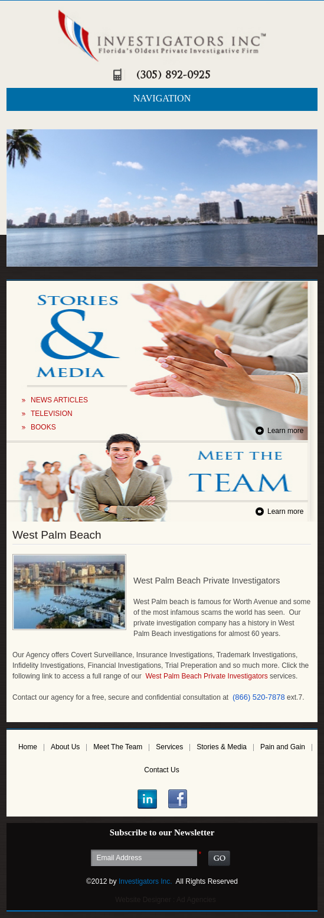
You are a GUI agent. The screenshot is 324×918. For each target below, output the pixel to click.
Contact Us (161, 770)
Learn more (285, 431)
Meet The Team (117, 747)
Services (169, 747)
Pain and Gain (282, 747)
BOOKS (43, 427)
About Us (65, 747)
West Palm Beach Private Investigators (206, 676)
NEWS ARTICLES (59, 400)
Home (27, 747)
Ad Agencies (196, 900)
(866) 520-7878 (259, 697)
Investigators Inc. (145, 881)
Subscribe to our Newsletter (162, 832)
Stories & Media (222, 747)
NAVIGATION (162, 98)
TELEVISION (52, 413)
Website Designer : (145, 900)
